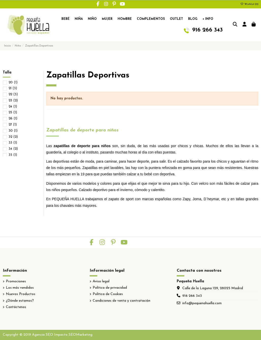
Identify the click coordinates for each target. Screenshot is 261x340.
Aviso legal (101, 281)
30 (13, 130)
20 (13, 82)
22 (13, 94)
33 (13, 142)
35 (13, 155)
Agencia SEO (42, 335)
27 (13, 124)
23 (13, 100)
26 (13, 118)
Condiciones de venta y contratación (121, 301)
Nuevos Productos (20, 294)
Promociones (16, 281)
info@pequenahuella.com (202, 303)
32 (13, 136)
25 (13, 112)
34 (13, 148)
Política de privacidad (110, 288)
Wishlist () (249, 4)
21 (13, 88)
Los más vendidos (20, 288)
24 (13, 106)
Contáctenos (16, 307)
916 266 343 (192, 296)
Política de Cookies (108, 294)
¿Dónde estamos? (20, 301)
